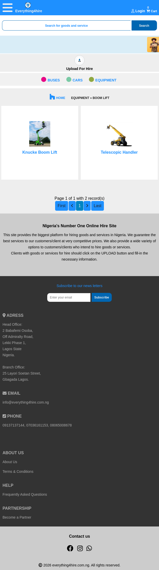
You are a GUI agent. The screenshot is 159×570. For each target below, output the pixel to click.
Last (97, 206)
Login (138, 11)
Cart (152, 11)
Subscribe (101, 297)
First (62, 206)
